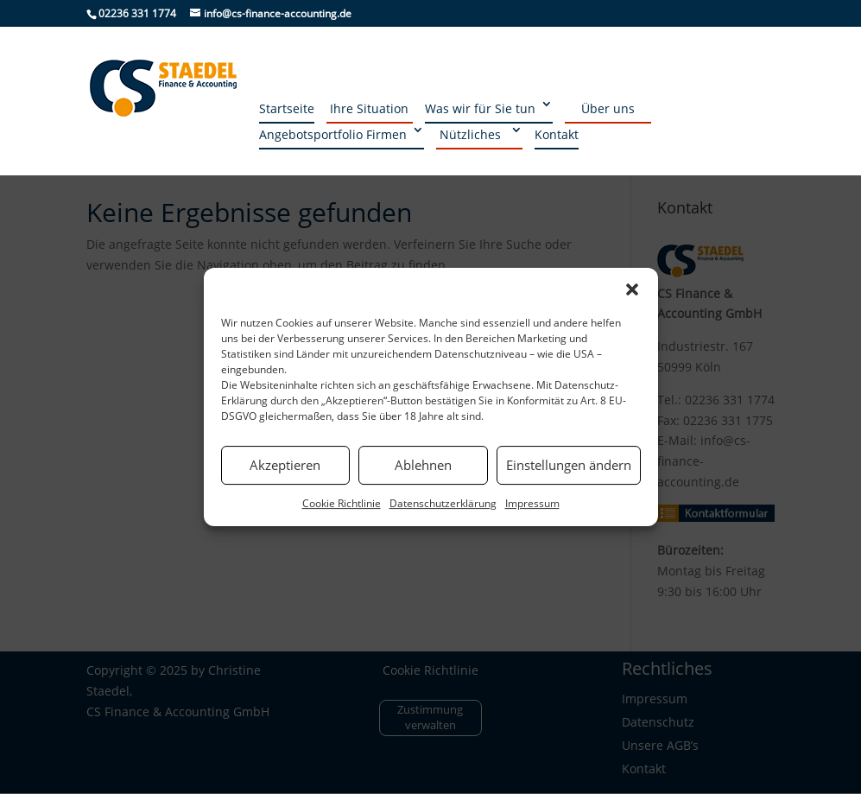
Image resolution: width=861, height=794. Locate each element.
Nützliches (470, 134)
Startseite (286, 108)
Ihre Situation (369, 108)
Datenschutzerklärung (443, 503)
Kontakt (557, 134)
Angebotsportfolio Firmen (333, 134)
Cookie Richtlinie (341, 503)
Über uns (608, 108)
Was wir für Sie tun (480, 108)
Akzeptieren (285, 464)
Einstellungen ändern (568, 464)
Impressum (532, 503)
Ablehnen (423, 464)
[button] (632, 289)
